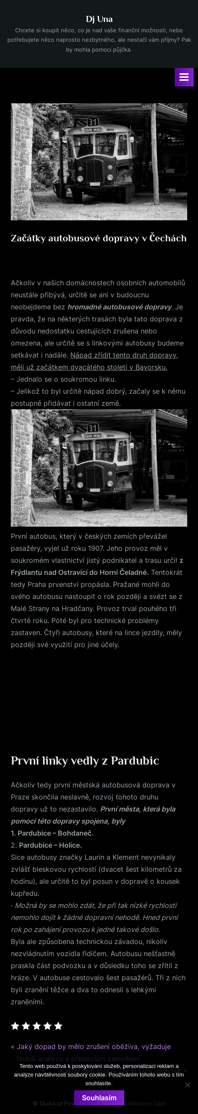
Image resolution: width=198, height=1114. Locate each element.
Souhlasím (99, 1097)
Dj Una (99, 19)
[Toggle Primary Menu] (184, 77)
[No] (187, 1084)
